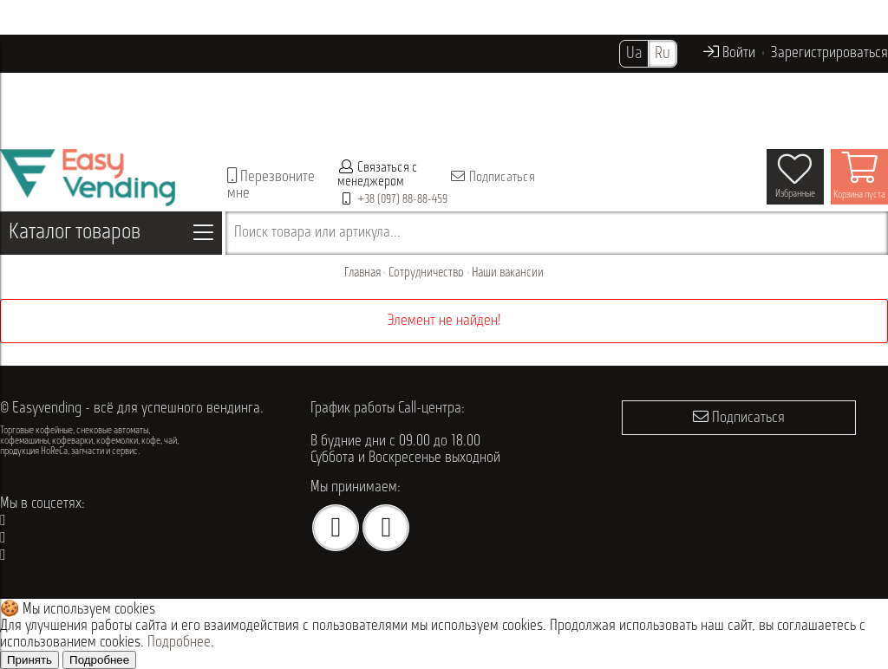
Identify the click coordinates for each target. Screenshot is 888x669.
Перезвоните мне (271, 184)
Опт (499, 86)
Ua (634, 53)
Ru (662, 53)
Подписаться (492, 177)
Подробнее (179, 642)
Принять (29, 659)
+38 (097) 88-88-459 (402, 199)
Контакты (144, 124)
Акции (541, 86)
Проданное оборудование (403, 86)
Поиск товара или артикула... (317, 232)
